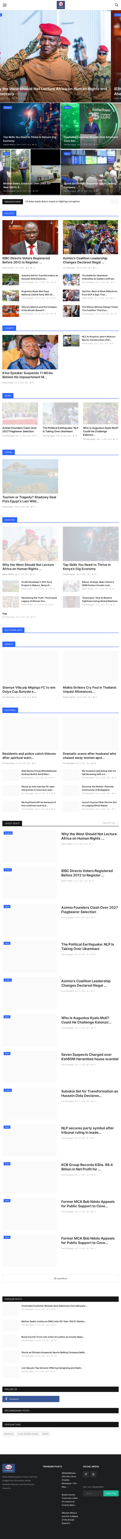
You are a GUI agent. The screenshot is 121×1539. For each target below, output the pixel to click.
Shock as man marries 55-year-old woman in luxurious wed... (38, 781)
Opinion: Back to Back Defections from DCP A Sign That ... (99, 291)
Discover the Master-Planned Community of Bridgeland (97, 781)
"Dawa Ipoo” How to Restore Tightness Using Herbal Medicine (100, 592)
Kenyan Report (9, 144)
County (9, 326)
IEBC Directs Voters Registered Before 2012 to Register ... (26, 259)
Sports (9, 637)
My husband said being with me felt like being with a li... (99, 765)
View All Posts (110, 815)
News (8, 392)
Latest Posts (12, 816)
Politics (9, 213)
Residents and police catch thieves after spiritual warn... (29, 749)
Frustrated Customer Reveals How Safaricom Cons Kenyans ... (54, 1298)
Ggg (4, 606)
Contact (91, 1533)
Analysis (10, 514)
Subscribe (111, 1486)
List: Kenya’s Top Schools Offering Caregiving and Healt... (52, 1360)
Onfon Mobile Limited (28, 1426)
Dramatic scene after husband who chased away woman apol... (89, 749)
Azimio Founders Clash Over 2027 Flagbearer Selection (19, 425)
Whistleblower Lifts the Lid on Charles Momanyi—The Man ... (69, 1473)
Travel (8, 448)
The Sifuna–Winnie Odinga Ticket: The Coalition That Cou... (100, 307)
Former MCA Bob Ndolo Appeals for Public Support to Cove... (88, 1197)
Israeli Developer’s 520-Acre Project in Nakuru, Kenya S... (36, 576)
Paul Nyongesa (70, 144)
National (10, 703)
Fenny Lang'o (7, 379)
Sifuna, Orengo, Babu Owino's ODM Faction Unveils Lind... (98, 576)
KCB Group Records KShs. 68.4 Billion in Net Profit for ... (87, 1160)
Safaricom (8, 1426)
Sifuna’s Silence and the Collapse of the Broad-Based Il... (39, 307)
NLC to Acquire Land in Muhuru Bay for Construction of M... (98, 337)
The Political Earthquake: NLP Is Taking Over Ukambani (60, 425)
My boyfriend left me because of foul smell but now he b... (38, 797)
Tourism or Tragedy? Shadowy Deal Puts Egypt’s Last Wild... (29, 494)
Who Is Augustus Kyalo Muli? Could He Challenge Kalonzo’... (100, 427)
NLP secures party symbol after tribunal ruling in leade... (87, 1123)
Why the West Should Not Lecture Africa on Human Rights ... (28, 560)
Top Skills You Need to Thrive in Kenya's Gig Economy (87, 560)
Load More (60, 1271)
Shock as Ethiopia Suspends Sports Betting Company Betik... (53, 1345)
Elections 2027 (13, 622)
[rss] (93, 1467)
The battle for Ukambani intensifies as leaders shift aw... (98, 276)
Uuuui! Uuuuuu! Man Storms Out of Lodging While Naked (99, 797)
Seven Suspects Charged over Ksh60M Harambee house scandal (89, 1049)
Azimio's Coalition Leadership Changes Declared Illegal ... (85, 259)
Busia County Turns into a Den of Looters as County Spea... (52, 1329)
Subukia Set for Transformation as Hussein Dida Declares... (39, 276)
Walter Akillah (8, 98)
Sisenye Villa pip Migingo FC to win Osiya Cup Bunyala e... (28, 682)
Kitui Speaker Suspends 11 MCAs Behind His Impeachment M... (27, 372)
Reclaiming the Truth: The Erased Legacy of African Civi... (39, 592)
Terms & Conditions (107, 1533)
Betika (45, 1426)
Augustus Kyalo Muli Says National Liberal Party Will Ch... (37, 291)
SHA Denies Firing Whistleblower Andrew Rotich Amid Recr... (39, 765)
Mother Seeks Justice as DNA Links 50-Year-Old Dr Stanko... (53, 1314)
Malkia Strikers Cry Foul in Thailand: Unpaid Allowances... (90, 682)
